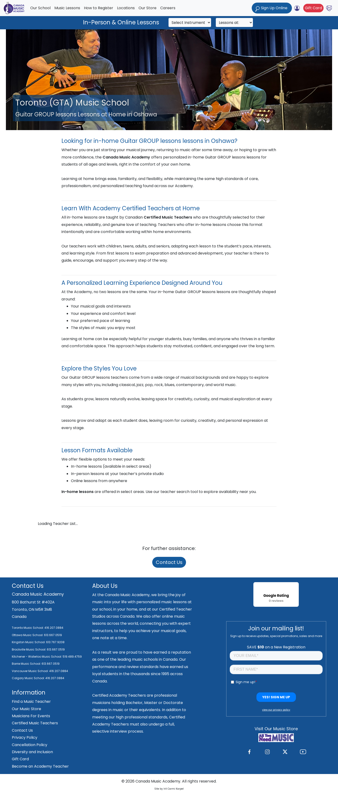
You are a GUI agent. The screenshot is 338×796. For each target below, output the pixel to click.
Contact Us (169, 562)
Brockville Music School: (29, 649)
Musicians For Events (31, 716)
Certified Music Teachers (35, 723)
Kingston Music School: (28, 642)
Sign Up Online (271, 8)
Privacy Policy (24, 737)
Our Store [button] (147, 8)
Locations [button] (126, 8)
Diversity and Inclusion (32, 752)
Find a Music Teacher (31, 701)
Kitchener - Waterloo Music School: (37, 657)
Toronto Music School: (28, 628)
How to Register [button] (98, 8)
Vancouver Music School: (30, 671)
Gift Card (313, 8)
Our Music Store (26, 709)
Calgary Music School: (28, 678)
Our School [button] (40, 8)
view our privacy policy (276, 710)
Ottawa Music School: (28, 635)
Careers (167, 8)
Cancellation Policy (29, 745)
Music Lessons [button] (67, 8)
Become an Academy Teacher (40, 766)
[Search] (190, 22)
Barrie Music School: (27, 664)
